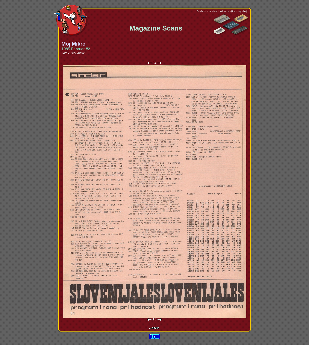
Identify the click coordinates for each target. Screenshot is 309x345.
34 (154, 63)
